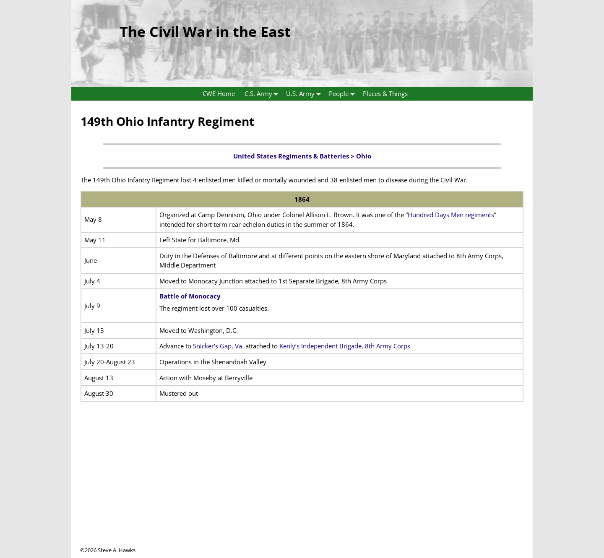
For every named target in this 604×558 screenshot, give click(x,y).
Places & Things (385, 93)
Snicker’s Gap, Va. (218, 346)
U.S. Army (305, 94)
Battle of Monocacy (190, 296)
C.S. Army (263, 94)
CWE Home (219, 93)
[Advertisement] (302, 487)
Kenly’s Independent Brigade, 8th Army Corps (344, 346)
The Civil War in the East (205, 31)
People (343, 94)
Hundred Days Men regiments (451, 214)
